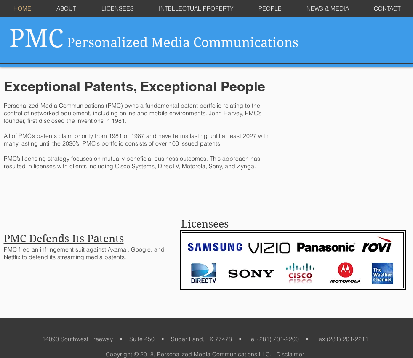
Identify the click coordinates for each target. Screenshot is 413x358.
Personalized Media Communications (153, 42)
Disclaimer (290, 354)
